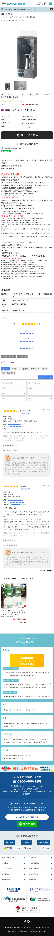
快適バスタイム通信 (9, 857)
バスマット (28, 742)
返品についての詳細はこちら (12, 148)
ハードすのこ (18, 710)
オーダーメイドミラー (11, 723)
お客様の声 (6, 874)
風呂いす (7, 739)
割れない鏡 (25, 723)
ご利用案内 (33, 857)
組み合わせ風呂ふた (26, 673)
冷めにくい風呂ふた (28, 675)
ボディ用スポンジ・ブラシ (13, 742)
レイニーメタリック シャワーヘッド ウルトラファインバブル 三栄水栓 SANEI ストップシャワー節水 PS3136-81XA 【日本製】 (26, 438)
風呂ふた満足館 (6, 14)
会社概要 (5, 863)
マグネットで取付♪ (10, 756)
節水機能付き (31, 17)
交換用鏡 (34, 723)
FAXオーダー (6, 879)
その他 (45, 742)
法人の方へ (33, 879)
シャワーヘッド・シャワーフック (13, 17)
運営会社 (8, 927)
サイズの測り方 (34, 863)
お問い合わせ (33, 874)
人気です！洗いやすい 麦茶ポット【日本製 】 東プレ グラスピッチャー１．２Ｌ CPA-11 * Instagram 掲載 (13, 613)
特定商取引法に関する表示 (22, 927)
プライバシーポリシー (41, 927)
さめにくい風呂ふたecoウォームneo (33, 687)
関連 (12, 726)
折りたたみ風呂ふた (42, 673)
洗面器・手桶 (17, 739)
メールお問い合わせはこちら (27, 817)
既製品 (6, 726)
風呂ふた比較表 (34, 869)
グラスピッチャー (26, 756)
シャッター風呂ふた (10, 673)
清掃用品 (37, 742)
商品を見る (23, 622)
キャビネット (44, 723)
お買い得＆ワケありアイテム (13, 758)
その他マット (29, 710)
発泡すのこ (7, 710)
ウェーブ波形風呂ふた (11, 675)
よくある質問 (6, 869)
